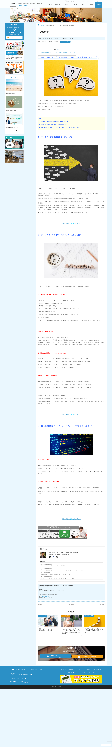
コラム (37, 25)
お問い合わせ (91, 731)
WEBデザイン (43, 628)
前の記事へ (35, 663)
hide (56, 50)
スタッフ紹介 (96, 728)
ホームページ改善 (44, 624)
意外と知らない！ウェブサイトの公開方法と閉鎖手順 (48, 621)
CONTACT (98, 5)
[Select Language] (106, 745)
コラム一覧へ (67, 663)
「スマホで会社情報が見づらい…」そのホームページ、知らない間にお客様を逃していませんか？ (58, 626)
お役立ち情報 (71, 731)
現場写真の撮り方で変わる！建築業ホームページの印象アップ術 (50, 630)
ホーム (64, 728)
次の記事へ (97, 663)
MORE (19, 132)
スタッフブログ (81, 731)
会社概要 (88, 728)
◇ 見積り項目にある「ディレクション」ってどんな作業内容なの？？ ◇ (54, 53)
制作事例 (71, 728)
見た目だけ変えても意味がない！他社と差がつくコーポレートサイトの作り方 (53, 635)
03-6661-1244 (41, 655)
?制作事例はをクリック (66, 237)
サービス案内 (79, 728)
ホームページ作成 (44, 619)
